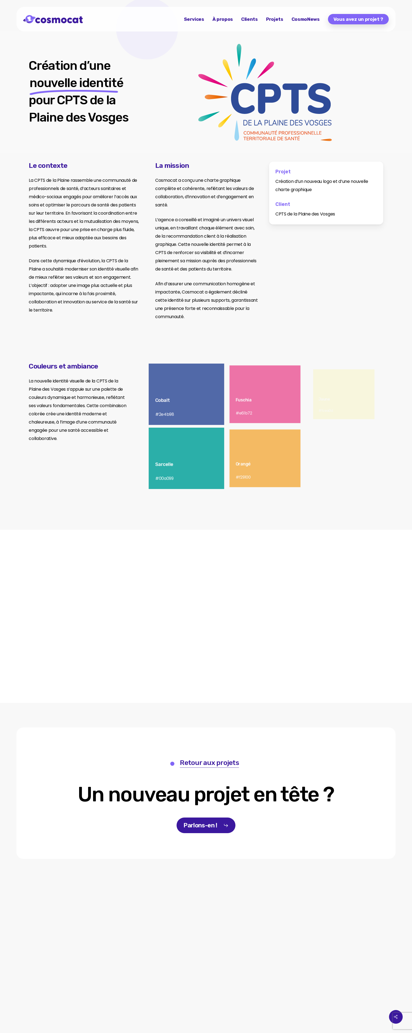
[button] (206, 794)
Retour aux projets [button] (209, 763)
